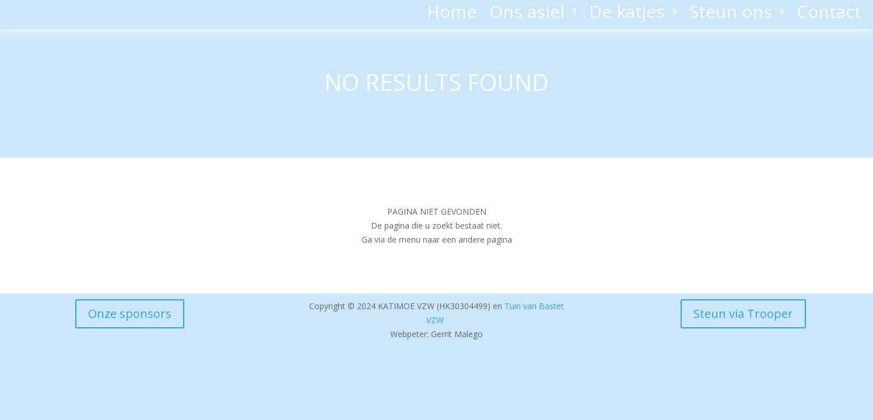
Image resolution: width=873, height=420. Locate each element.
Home (451, 14)
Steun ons (730, 14)
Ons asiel (527, 14)
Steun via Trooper (743, 313)
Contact (829, 14)
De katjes (627, 14)
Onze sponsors (129, 313)
